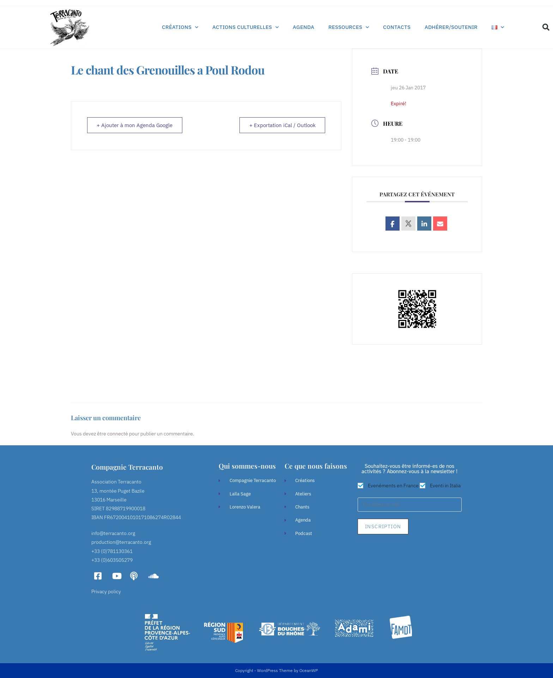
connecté (117, 433)
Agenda (303, 27)
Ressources (348, 27)
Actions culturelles (245, 27)
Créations (180, 27)
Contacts (397, 27)
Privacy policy (106, 591)
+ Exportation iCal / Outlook (282, 125)
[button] (546, 27)
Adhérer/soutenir (451, 27)
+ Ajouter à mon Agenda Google (135, 125)
